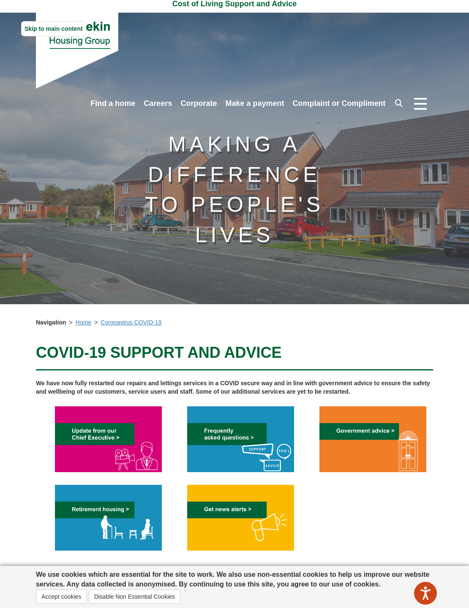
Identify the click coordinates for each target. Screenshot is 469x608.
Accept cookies (61, 596)
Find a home (112, 103)
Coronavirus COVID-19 (131, 322)
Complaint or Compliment (339, 103)
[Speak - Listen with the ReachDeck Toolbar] (425, 593)
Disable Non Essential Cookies (134, 596)
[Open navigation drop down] (420, 104)
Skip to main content (54, 28)
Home (83, 322)
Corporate (198, 103)
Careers (158, 103)
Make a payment (254, 103)
